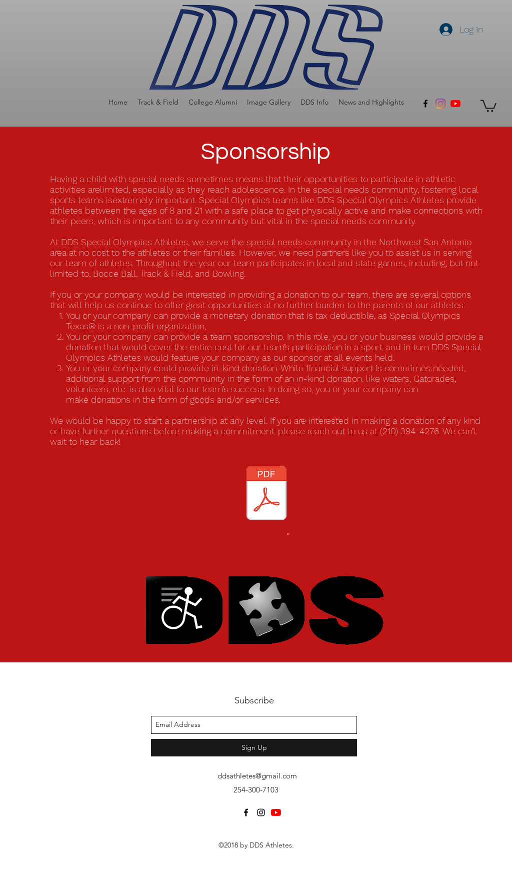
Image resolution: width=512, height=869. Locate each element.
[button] (158, 102)
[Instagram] (441, 104)
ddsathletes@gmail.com (257, 775)
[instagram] (261, 812)
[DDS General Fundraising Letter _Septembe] (266, 494)
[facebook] (425, 104)
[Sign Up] (254, 747)
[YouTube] (455, 104)
